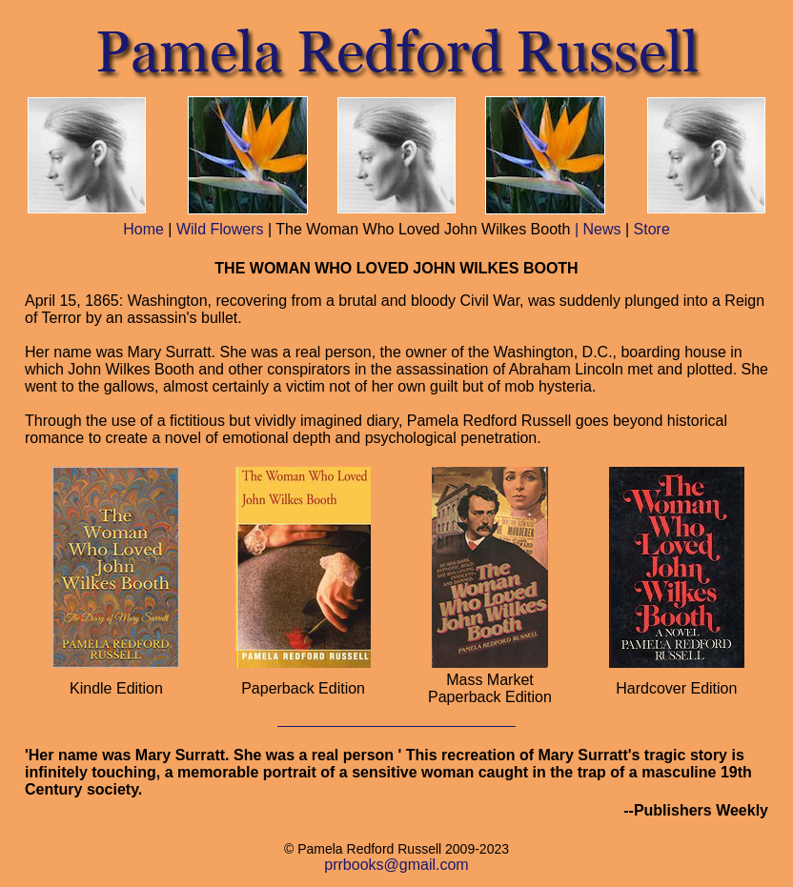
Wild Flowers (220, 229)
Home (143, 229)
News (601, 229)
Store (652, 229)
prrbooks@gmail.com (396, 865)
